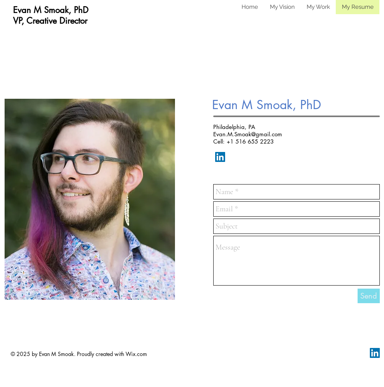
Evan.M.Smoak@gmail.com (247, 134)
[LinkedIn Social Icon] (220, 157)
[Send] (369, 296)
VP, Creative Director (50, 20)
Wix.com (136, 354)
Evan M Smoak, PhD (50, 10)
